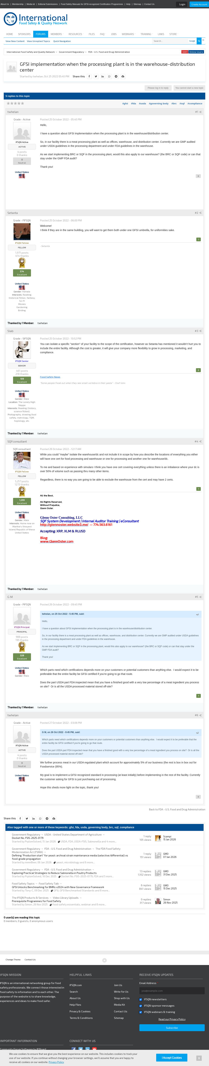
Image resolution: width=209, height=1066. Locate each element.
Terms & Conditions (81, 1017)
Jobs (114, 34)
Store (173, 34)
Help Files (75, 1004)
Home (9, 34)
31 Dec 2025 (170, 874)
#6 (198, 715)
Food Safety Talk (49, 883)
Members (57, 34)
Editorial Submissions (48, 4)
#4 (198, 441)
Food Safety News (50, 376)
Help (128, 4)
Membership (18, 4)
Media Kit (119, 1004)
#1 (198, 111)
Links (161, 34)
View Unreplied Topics (38, 41)
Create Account (199, 4)
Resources (76, 34)
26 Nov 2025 (170, 902)
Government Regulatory (26, 834)
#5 (198, 596)
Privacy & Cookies (80, 1011)
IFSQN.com (76, 985)
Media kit (31, 4)
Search (74, 991)
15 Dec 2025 (170, 888)
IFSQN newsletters (155, 999)
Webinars (128, 34)
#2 (198, 212)
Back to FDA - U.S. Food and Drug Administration (177, 809)
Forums (41, 34)
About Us (5, 4)
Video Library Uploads (66, 897)
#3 (198, 330)
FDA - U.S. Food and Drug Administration (67, 848)
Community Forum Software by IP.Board (23, 1049)
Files (92, 34)
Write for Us (121, 991)
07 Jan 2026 (170, 856)
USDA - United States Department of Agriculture (73, 834)
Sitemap (137, 4)
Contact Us (149, 4)
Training (147, 34)
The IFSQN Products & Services (30, 897)
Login (182, 4)
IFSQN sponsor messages (159, 1005)
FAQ (103, 34)
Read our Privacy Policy (172, 1019)
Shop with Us (122, 998)
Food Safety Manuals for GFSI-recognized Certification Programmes (92, 4)
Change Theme (13, 959)
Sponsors (24, 34)
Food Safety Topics (23, 883)
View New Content (15, 41)
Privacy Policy (56, 1062)
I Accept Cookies (172, 1057)
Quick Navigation (62, 41)
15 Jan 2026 (169, 839)
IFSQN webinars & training (159, 1011)
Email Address (148, 983)
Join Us (118, 985)
